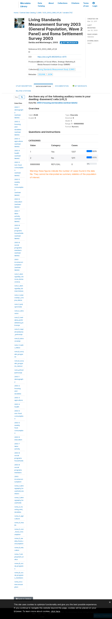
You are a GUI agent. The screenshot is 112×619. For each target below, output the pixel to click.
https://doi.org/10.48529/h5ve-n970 (52, 57)
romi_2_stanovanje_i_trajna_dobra (19, 297)
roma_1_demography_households (19, 500)
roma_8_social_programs (19, 566)
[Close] (110, 602)
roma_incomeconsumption (18, 584)
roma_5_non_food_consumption (19, 531)
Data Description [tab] (43, 86)
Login (95, 4)
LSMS (39, 13)
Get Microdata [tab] (80, 86)
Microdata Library (25, 5)
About (51, 3)
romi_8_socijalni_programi (19, 354)
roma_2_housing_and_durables (18, 509)
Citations (75, 3)
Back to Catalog (23, 599)
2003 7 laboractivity (17, 446)
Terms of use (86, 4)
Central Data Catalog (28, 13)
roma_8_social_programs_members (19, 575)
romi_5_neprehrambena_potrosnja (19, 331)
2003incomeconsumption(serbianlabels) (18, 264)
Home (16, 13)
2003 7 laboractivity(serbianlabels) (17, 216)
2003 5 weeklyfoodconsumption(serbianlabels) (18, 187)
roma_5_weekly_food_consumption (18, 541)
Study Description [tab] (24, 86)
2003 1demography (18, 379)
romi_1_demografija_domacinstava (18, 288)
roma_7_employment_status (19, 556)
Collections (62, 3)
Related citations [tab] (23, 91)
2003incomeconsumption (18, 479)
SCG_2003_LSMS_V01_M (52, 13)
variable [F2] (67, 13)
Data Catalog (41, 4)
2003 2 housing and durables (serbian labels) (57, 103)
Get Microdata (68, 43)
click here (55, 611)
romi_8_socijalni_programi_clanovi (19, 363)
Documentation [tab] (62, 86)
